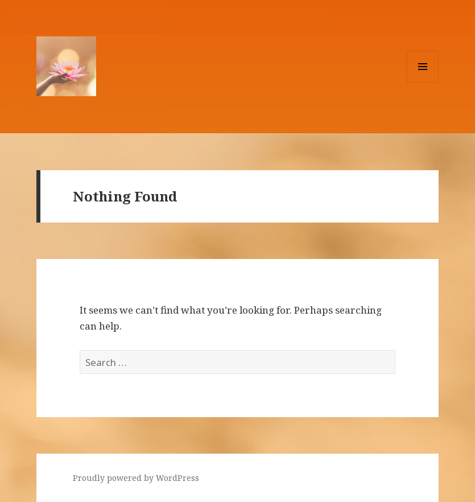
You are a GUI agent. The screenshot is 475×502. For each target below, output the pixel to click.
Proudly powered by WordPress (136, 477)
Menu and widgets (423, 82)
